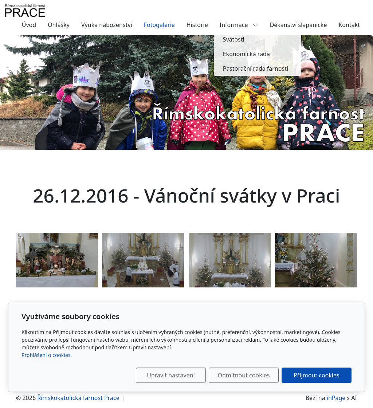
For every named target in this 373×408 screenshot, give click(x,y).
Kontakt (349, 25)
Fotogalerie (159, 25)
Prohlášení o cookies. (46, 355)
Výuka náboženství (106, 25)
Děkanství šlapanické (298, 25)
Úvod (29, 25)
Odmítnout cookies (244, 375)
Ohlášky (59, 25)
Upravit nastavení (171, 375)
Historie (197, 25)
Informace (239, 25)
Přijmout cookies (316, 375)
